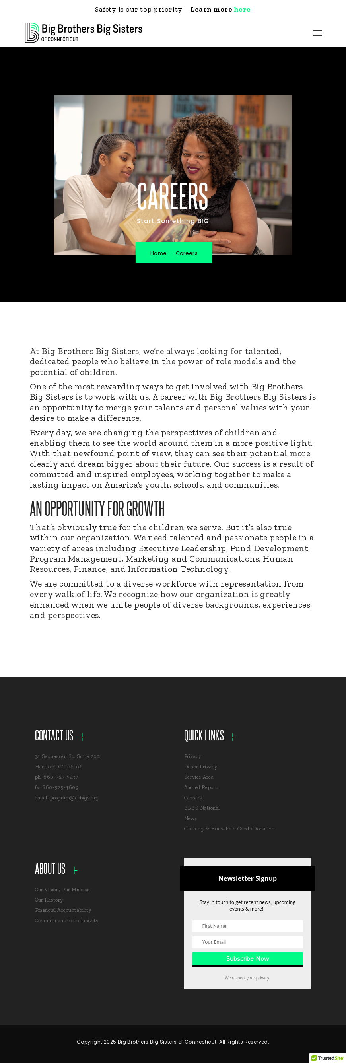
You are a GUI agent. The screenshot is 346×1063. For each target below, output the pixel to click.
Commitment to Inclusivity (67, 920)
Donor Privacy (201, 767)
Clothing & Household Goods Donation (229, 829)
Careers (193, 798)
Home (158, 253)
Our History (49, 900)
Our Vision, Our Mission (62, 889)
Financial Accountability (63, 910)
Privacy (193, 756)
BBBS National (202, 808)
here (242, 9)
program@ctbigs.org (74, 798)
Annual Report (201, 787)
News (191, 818)
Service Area (199, 777)
